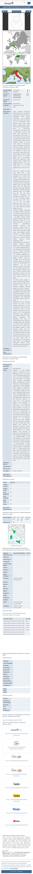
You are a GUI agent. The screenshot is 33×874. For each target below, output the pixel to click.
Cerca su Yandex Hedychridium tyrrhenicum (16, 787)
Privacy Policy (22, 866)
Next (28, 11)
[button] (16, 42)
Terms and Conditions (13, 866)
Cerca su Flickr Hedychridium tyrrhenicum (16, 813)
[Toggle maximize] (28, 14)
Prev (5, 11)
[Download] (24, 14)
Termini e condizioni (17, 847)
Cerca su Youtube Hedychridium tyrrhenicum (16, 825)
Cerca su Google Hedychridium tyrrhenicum (16, 760)
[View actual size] (20, 14)
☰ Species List (16, 11)
